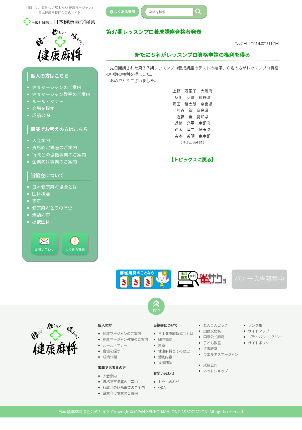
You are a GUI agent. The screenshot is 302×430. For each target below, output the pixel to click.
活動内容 (41, 215)
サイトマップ (258, 331)
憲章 (36, 201)
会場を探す (43, 108)
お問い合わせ (168, 381)
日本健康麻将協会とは (54, 187)
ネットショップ (215, 371)
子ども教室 (212, 343)
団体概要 (41, 194)
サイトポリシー (260, 343)
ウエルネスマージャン (220, 354)
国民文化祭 (212, 331)
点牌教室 (210, 348)
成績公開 (41, 115)
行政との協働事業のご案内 (59, 154)
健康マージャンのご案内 (56, 87)
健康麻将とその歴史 (52, 208)
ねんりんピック (215, 325)
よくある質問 (122, 11)
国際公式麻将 (213, 337)
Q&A (162, 387)
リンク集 (255, 325)
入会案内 (41, 140)
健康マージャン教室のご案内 (61, 94)
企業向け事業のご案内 (54, 161)
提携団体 (41, 222)
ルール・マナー (48, 101)
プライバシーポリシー (265, 337)
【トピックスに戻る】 (192, 159)
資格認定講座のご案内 (54, 147)
